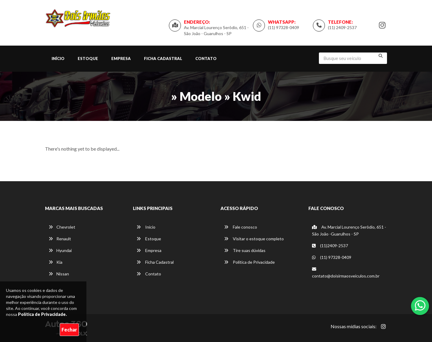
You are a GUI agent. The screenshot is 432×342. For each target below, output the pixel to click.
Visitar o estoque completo (254, 238)
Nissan (59, 273)
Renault (60, 238)
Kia (55, 262)
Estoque (88, 58)
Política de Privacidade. (42, 314)
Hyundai (60, 250)
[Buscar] (381, 55)
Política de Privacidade (249, 262)
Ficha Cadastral (163, 58)
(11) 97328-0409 (283, 27)
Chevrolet (62, 227)
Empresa (121, 58)
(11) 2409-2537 (342, 27)
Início (58, 58)
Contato (206, 58)
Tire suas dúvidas (245, 250)
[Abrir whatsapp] (420, 305)
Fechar (69, 329)
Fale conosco (240, 227)
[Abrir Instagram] (383, 326)
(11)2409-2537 (330, 245)
